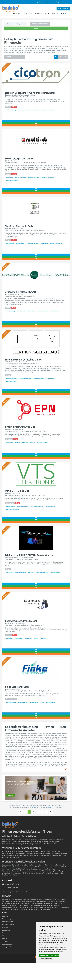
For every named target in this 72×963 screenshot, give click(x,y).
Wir (47, 13)
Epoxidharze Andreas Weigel (21, 621)
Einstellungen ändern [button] (46, 958)
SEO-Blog (5, 941)
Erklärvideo (16, 13)
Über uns (5, 916)
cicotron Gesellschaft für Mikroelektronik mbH (30, 93)
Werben (38, 13)
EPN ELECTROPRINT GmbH (20, 427)
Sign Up (40, 2)
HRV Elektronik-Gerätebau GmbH (23, 359)
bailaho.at (33, 807)
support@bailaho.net (12, 884)
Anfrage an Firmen (8, 924)
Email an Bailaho (7, 921)
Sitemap (5, 938)
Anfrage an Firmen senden (61, 2)
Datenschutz (6, 930)
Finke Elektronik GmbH (17, 687)
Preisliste (5, 927)
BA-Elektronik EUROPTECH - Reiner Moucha (29, 555)
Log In (48, 2)
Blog (63, 13)
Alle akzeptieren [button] (44, 955)
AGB (3, 935)
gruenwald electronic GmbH (20, 292)
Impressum (5, 933)
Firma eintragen (63, 8)
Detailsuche (27, 13)
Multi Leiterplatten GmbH (19, 158)
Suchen (36, 28)
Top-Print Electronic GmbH (19, 226)
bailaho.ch (49, 807)
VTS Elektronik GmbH (17, 491)
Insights (55, 13)
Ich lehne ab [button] (54, 955)
